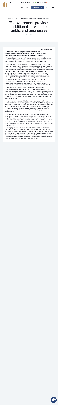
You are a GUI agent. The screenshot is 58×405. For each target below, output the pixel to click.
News (15, 18)
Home (9, 18)
